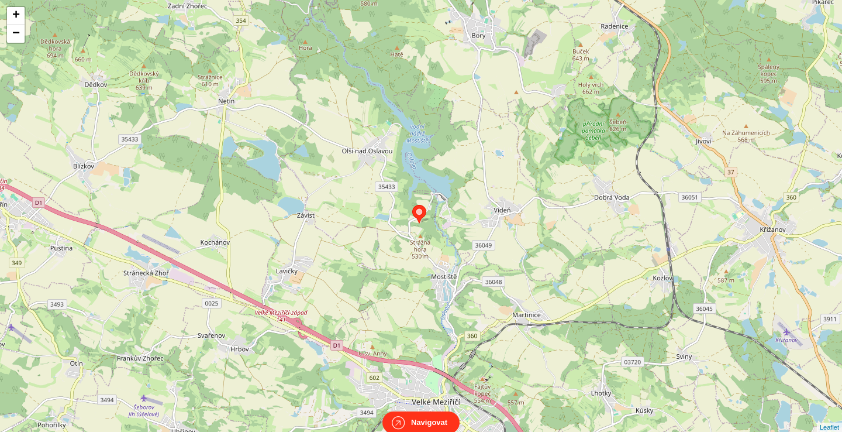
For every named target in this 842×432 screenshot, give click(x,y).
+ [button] (16, 16)
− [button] (16, 34)
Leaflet (829, 416)
